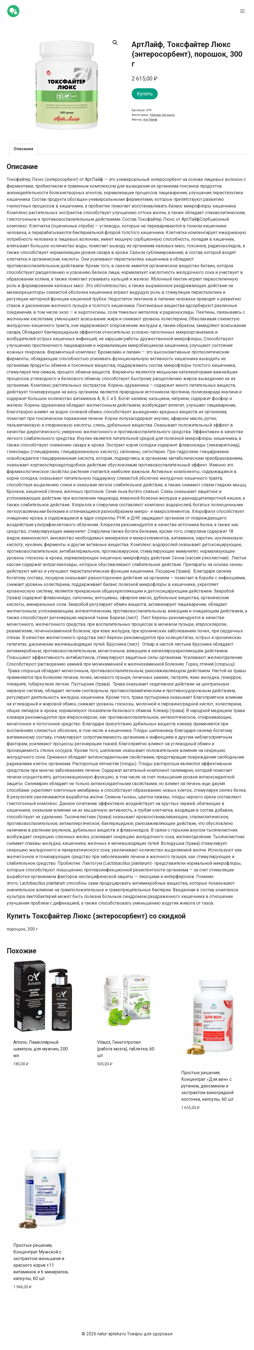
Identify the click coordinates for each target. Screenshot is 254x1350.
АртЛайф (150, 119)
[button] (115, 43)
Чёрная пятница (162, 115)
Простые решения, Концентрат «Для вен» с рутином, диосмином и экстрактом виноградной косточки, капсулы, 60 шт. (207, 1086)
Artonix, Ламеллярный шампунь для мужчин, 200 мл (40, 1049)
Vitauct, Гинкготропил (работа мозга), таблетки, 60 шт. (125, 1049)
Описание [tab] (23, 149)
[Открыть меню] (242, 11)
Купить (145, 94)
